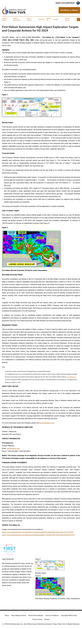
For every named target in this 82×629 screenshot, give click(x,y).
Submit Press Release (35, 615)
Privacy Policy (37, 619)
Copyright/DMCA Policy (69, 615)
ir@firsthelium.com (13, 448)
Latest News (4, 19)
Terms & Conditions (52, 615)
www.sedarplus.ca (71, 377)
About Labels (29, 19)
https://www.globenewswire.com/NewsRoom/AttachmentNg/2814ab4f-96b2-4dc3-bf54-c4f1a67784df (37, 532)
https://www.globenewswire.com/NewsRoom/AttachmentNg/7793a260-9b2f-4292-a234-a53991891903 (38, 535)
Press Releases (16, 19)
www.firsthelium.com (47, 423)
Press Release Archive (18, 615)
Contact (41, 19)
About (7, 615)
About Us (48, 19)
